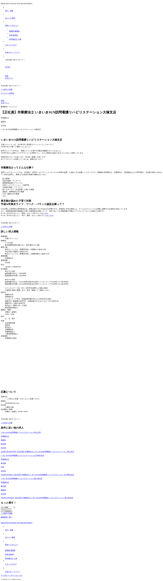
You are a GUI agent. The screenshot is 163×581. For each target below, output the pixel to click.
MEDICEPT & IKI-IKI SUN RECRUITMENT (16, 523)
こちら (45, 213)
